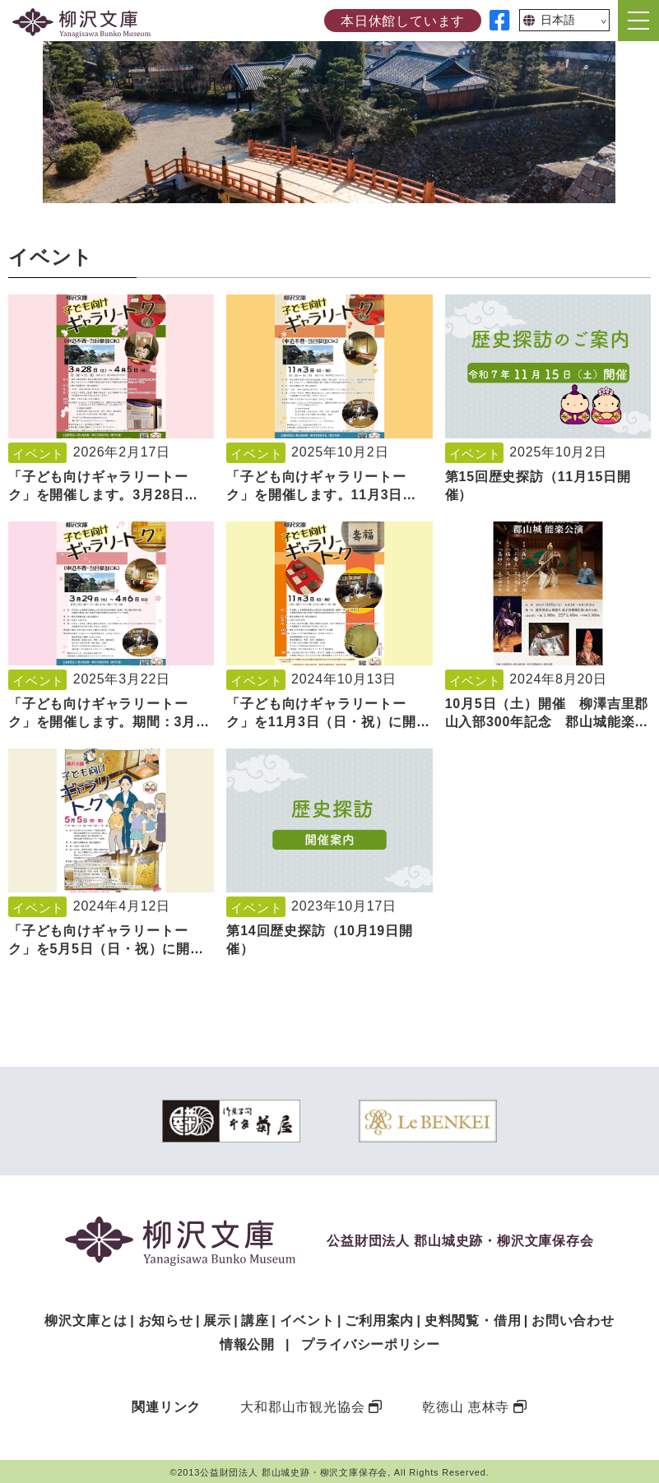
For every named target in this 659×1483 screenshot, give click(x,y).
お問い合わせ (573, 1321)
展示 (217, 1321)
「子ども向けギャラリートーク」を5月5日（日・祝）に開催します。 (106, 949)
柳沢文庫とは (86, 1321)
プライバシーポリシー (370, 1344)
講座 (255, 1321)
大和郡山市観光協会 (302, 1407)
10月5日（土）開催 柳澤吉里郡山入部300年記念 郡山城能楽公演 (547, 722)
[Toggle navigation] (638, 20)
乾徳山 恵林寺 (465, 1407)
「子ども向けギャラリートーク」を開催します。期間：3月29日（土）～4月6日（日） (110, 722)
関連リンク (166, 1407)
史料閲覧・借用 (473, 1321)
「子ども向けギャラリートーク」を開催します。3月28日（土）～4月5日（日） (98, 495)
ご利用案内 (379, 1321)
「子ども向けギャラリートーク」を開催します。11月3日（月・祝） (316, 495)
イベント (38, 454)
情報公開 (247, 1344)
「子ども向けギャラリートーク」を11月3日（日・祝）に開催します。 (328, 722)
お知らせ (165, 1321)
